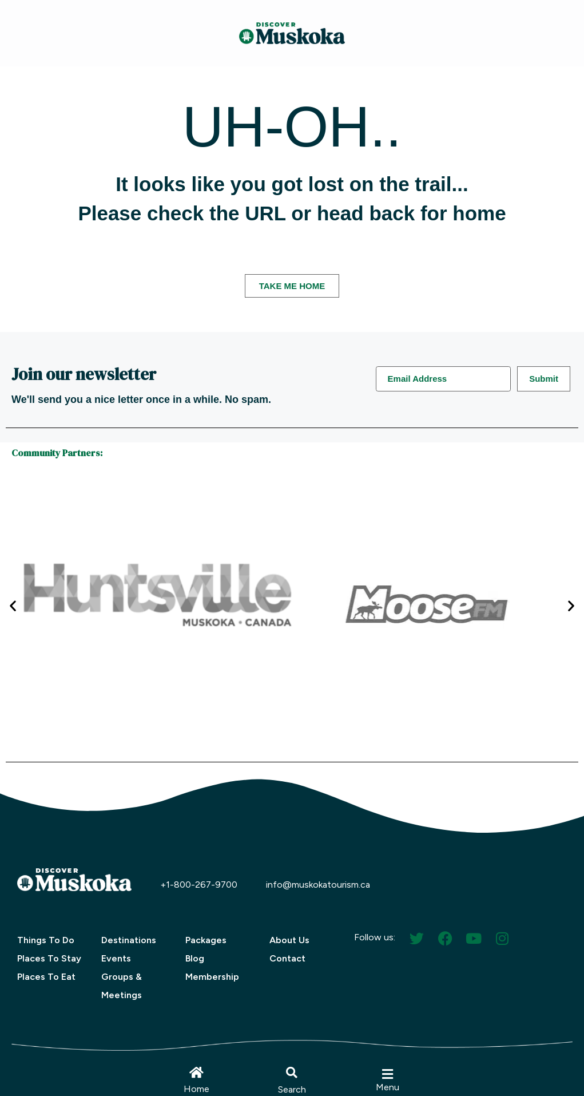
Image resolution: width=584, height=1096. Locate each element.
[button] (291, 1072)
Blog (194, 958)
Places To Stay (49, 958)
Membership (212, 976)
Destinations (128, 940)
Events (116, 958)
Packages (206, 940)
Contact (287, 958)
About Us (289, 940)
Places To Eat (46, 976)
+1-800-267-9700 (198, 884)
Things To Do (45, 940)
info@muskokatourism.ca (318, 884)
